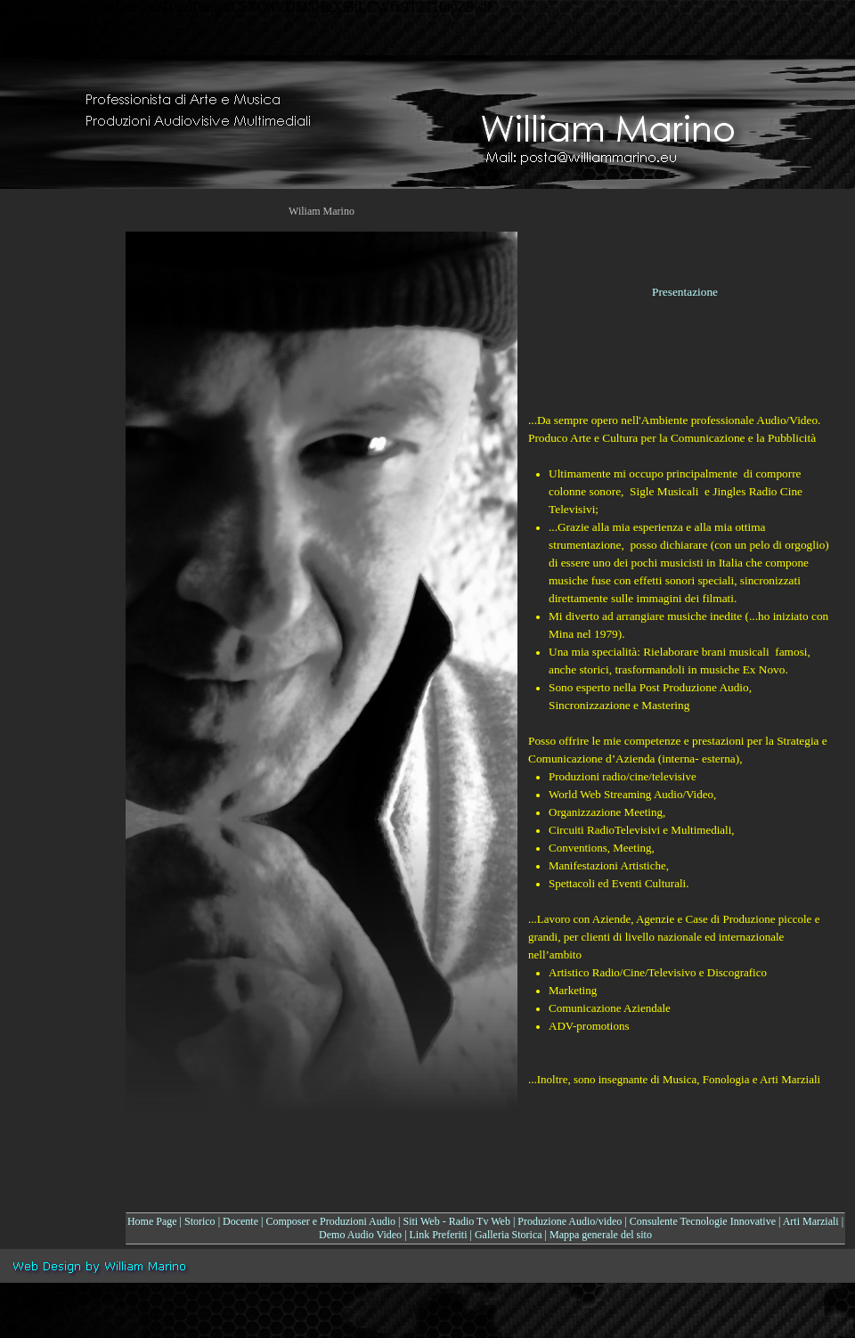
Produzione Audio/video (569, 1221)
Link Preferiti (439, 1234)
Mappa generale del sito (601, 1234)
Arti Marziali (811, 1221)
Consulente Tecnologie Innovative (703, 1221)
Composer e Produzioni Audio (330, 1221)
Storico (200, 1221)
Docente (240, 1221)
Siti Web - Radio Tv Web (456, 1221)
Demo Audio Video (360, 1234)
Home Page (152, 1221)
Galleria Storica (508, 1234)
